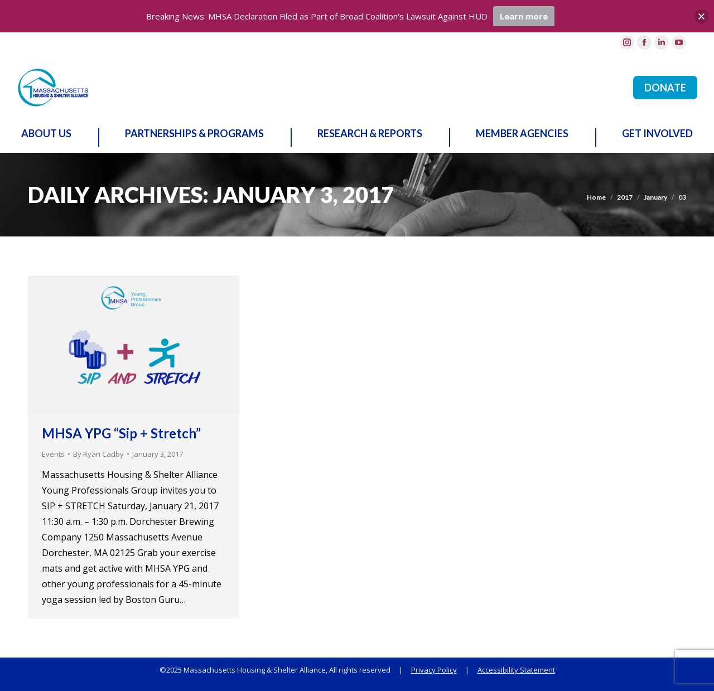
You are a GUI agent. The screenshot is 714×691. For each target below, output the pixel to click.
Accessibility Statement (516, 670)
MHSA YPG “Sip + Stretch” (121, 433)
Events (53, 454)
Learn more (524, 16)
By (98, 454)
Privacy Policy (434, 670)
